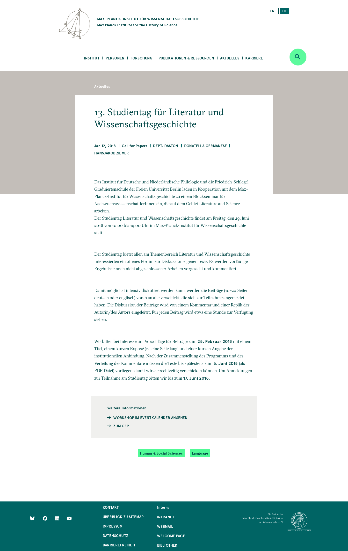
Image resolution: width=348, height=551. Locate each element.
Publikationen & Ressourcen (186, 57)
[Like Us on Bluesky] (32, 518)
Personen (115, 57)
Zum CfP (121, 425)
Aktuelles (229, 57)
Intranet (165, 516)
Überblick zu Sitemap (123, 516)
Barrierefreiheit (119, 544)
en (272, 10)
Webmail (165, 526)
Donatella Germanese (205, 145)
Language (200, 453)
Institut (91, 57)
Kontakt (111, 507)
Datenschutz (115, 535)
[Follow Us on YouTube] (69, 518)
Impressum (113, 526)
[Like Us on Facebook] (45, 518)
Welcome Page (171, 535)
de (284, 10)
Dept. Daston (165, 145)
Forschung (141, 57)
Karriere (254, 57)
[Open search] (298, 57)
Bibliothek (167, 545)
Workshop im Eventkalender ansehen (150, 417)
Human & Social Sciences (161, 453)
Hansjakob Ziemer (111, 152)
